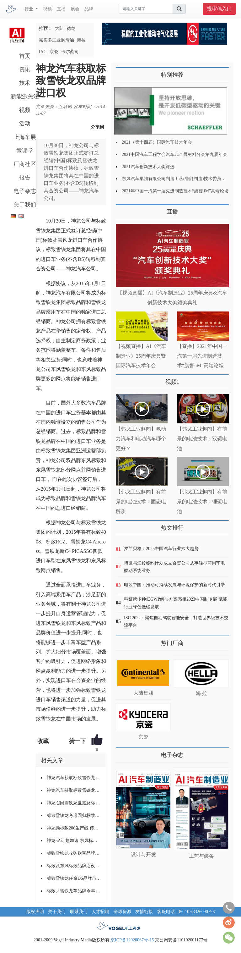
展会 (75, 9)
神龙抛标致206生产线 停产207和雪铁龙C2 (74, 828)
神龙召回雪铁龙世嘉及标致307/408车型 (74, 803)
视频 (47, 9)
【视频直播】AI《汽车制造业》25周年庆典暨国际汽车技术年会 (141, 356)
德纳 (71, 28)
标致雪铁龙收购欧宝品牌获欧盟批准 (74, 853)
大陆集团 (143, 693)
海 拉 (201, 693)
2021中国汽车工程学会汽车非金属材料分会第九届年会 (174, 154)
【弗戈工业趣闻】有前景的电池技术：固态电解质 (141, 501)
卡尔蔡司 (70, 51)
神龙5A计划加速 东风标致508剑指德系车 (74, 840)
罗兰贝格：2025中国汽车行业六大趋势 (161, 548)
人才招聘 (100, 911)
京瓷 (54, 51)
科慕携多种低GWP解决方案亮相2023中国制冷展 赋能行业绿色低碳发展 (175, 603)
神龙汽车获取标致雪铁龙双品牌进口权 (74, 777)
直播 (61, 9)
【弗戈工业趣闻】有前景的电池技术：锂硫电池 (202, 501)
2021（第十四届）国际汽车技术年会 (157, 142)
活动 (24, 123)
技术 (24, 83)
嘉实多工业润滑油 (56, 40)
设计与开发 (143, 854)
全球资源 (122, 911)
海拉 (81, 40)
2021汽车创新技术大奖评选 (148, 166)
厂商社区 (24, 164)
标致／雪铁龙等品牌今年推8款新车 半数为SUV (74, 891)
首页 (24, 56)
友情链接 (144, 911)
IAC (42, 51)
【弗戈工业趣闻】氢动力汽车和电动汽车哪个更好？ (141, 438)
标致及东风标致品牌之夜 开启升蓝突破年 (74, 865)
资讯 (24, 69)
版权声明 (35, 911)
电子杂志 (24, 191)
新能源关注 (25, 96)
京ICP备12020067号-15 (132, 940)
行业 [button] (29, 9)
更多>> (122, 209)
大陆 (59, 28)
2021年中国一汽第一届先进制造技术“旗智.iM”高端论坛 (175, 191)
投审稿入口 (219, 8)
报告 (24, 177)
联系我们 (79, 911)
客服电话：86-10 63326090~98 (186, 911)
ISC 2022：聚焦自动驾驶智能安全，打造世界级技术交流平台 (176, 621)
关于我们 (24, 204)
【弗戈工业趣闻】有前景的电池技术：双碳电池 (202, 438)
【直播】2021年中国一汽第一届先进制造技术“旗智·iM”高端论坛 (202, 356)
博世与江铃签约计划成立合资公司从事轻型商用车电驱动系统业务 (174, 567)
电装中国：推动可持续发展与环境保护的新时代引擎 (174, 584)
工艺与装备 (201, 856)
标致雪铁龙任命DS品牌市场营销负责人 (74, 878)
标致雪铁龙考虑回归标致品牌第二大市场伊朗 (74, 815)
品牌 (88, 9)
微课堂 (24, 150)
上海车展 (24, 137)
